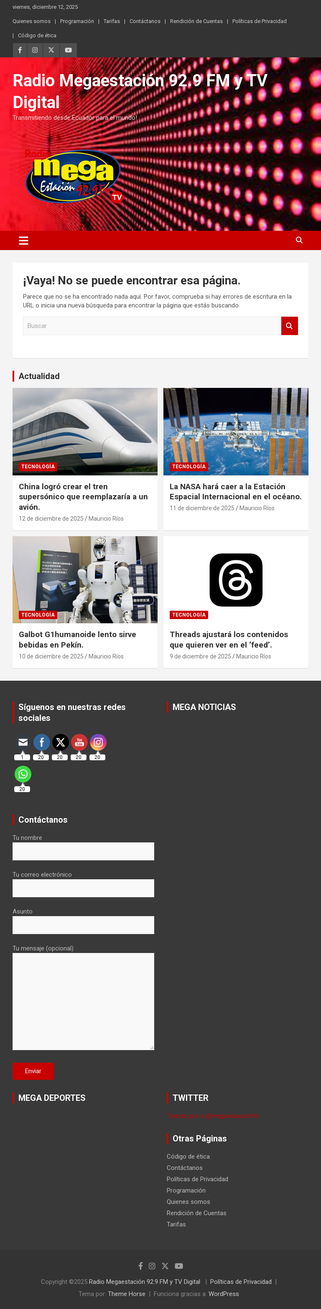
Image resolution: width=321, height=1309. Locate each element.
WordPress (224, 1294)
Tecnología (38, 467)
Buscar (289, 326)
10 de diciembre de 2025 (51, 656)
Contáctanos (145, 21)
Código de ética (37, 35)
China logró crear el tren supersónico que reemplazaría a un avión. (83, 497)
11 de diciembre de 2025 (202, 508)
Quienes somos (32, 21)
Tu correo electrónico (83, 881)
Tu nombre (83, 844)
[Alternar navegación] (24, 240)
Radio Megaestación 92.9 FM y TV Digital (145, 1282)
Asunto (83, 918)
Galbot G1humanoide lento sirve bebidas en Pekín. (77, 640)
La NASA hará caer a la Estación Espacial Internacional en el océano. (236, 492)
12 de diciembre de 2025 (51, 518)
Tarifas (112, 21)
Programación (77, 21)
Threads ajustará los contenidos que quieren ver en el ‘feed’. (229, 640)
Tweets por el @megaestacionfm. (213, 1116)
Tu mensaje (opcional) (83, 998)
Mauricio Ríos (106, 518)
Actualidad (39, 376)
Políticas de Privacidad (259, 21)
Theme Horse (126, 1294)
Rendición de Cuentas (196, 21)
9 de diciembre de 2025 (200, 656)
